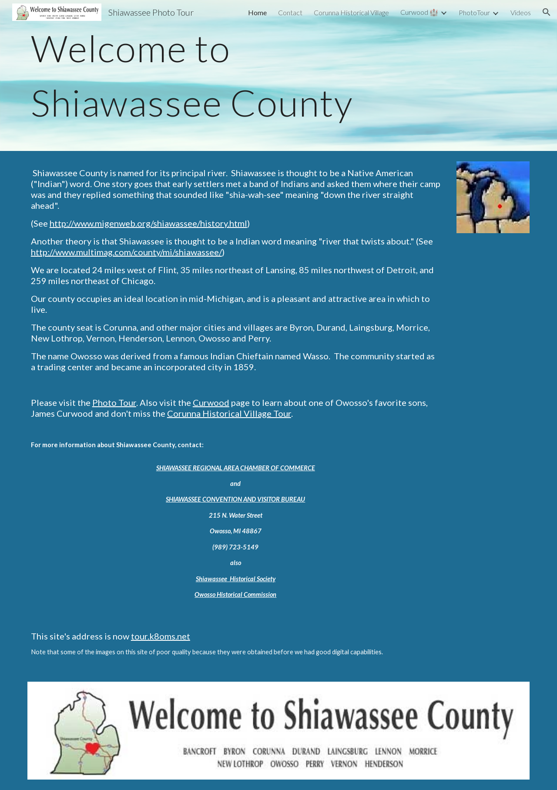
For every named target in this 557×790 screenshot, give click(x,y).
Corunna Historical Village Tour (229, 413)
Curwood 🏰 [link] (419, 12)
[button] (546, 12)
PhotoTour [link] (474, 12)
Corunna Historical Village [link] (351, 12)
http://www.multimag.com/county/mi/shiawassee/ (126, 252)
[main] (278, 75)
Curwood (211, 402)
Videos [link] (520, 12)
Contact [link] (290, 12)
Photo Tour (114, 402)
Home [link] (257, 12)
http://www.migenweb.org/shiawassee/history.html (148, 223)
